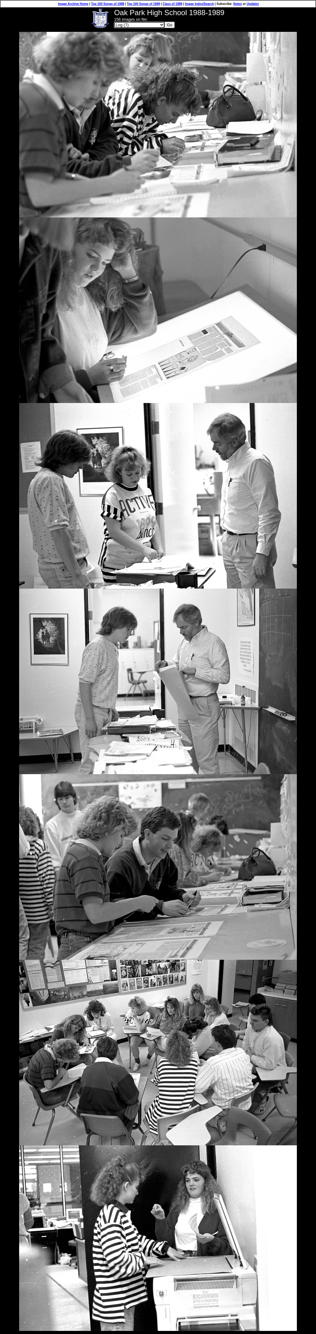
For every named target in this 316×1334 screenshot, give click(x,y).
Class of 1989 (172, 4)
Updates (253, 4)
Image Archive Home (73, 4)
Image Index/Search (199, 4)
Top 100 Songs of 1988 (107, 4)
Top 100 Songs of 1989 (143, 4)
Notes (237, 4)
